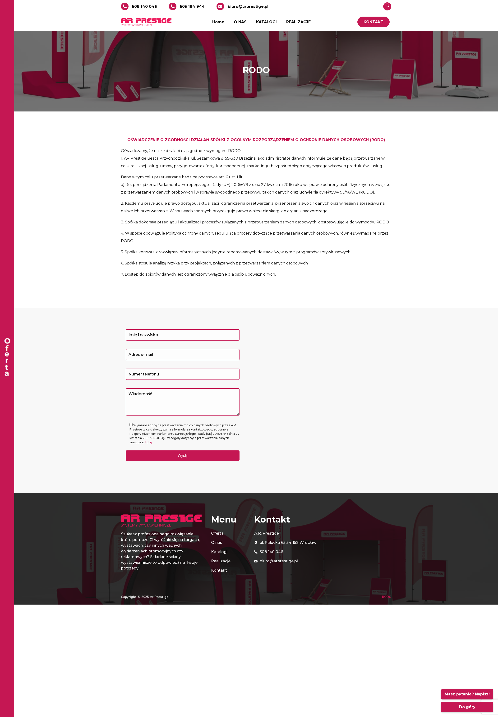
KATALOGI (266, 22)
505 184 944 (192, 6)
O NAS (240, 22)
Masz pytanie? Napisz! (467, 694)
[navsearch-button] (387, 6)
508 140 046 (144, 6)
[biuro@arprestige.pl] (220, 6)
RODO (386, 597)
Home (218, 22)
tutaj (148, 442)
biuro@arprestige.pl (248, 6)
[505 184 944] (172, 6)
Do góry (467, 707)
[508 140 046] (125, 6)
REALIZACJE (298, 22)
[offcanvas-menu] (7, 358)
